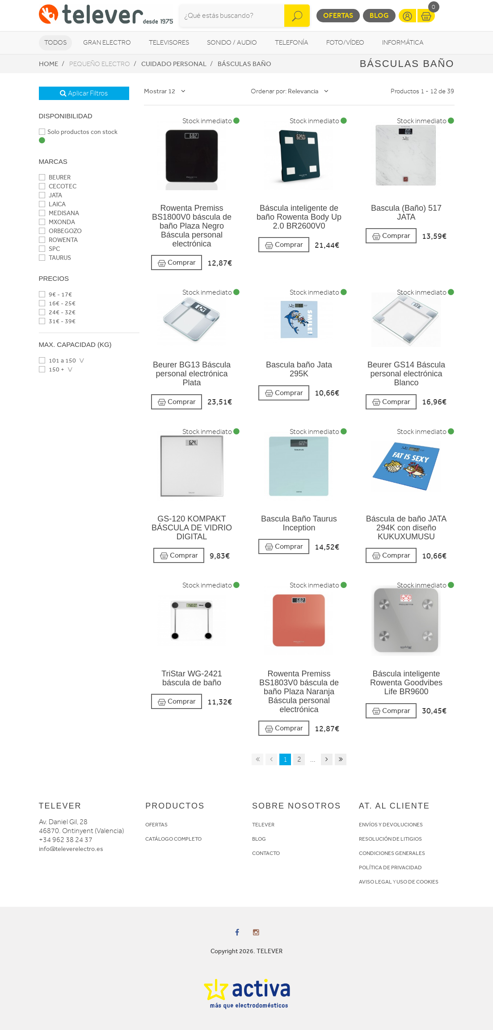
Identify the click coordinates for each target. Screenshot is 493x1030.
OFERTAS (156, 824)
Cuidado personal (173, 64)
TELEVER (263, 824)
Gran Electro (107, 42)
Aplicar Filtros (84, 93)
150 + (51, 369)
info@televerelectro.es (71, 849)
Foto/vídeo (345, 42)
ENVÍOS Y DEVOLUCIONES (391, 824)
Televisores (169, 42)
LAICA (52, 204)
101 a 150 (57, 360)
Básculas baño (244, 64)
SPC (49, 249)
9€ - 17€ (55, 294)
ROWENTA (58, 240)
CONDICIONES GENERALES (392, 853)
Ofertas (338, 15)
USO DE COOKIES (417, 882)
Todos (55, 42)
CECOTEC (57, 186)
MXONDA (57, 222)
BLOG (259, 839)
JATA (50, 195)
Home (48, 64)
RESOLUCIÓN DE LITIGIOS (390, 839)
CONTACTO (266, 853)
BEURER (55, 177)
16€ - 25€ (57, 303)
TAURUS (55, 258)
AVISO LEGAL (375, 882)
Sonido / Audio (232, 42)
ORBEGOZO (60, 231)
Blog (379, 15)
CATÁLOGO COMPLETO (173, 839)
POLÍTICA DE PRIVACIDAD (390, 867)
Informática (403, 42)
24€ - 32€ (57, 312)
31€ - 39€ (57, 321)
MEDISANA (59, 213)
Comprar (176, 262)
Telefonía (291, 42)
